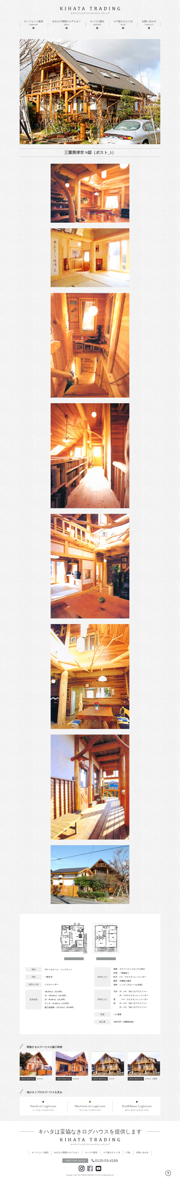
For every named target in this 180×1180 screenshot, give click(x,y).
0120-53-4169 (105, 1161)
